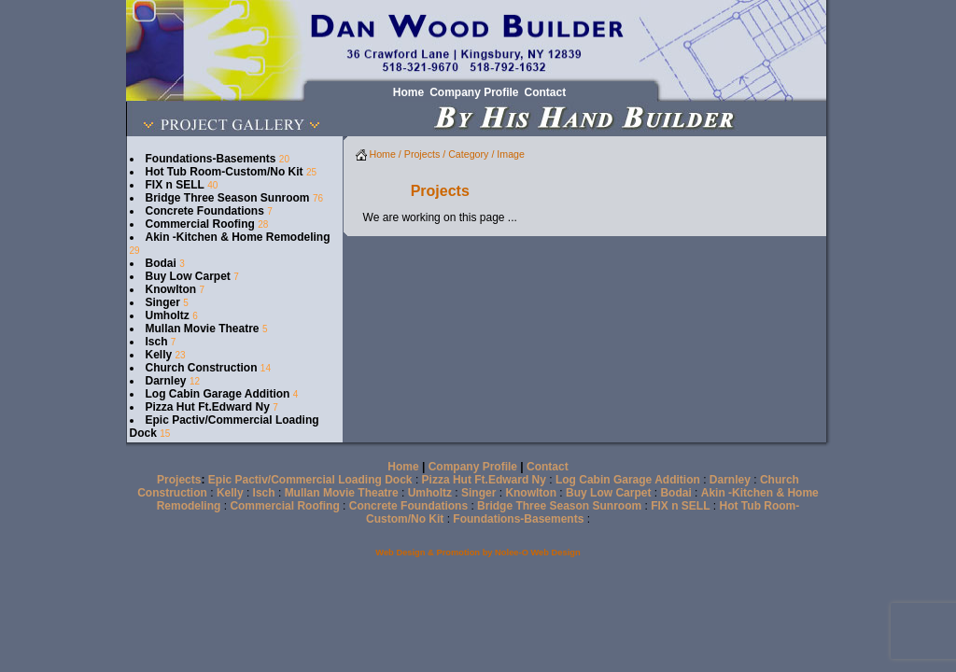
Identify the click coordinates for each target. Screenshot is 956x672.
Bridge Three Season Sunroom (228, 197)
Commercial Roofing (200, 224)
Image (511, 154)
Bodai (161, 263)
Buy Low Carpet (188, 276)
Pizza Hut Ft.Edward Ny (208, 406)
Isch (157, 341)
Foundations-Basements (211, 158)
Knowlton (171, 289)
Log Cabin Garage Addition (218, 393)
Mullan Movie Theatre (203, 328)
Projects (422, 154)
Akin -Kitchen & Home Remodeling (238, 237)
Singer (163, 302)
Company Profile (473, 466)
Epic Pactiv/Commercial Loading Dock (310, 479)
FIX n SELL (175, 184)
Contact (548, 466)
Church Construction (202, 367)
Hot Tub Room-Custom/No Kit (224, 171)
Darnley (166, 380)
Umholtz (168, 315)
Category (468, 154)
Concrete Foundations (205, 210)
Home (376, 154)
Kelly (159, 354)
